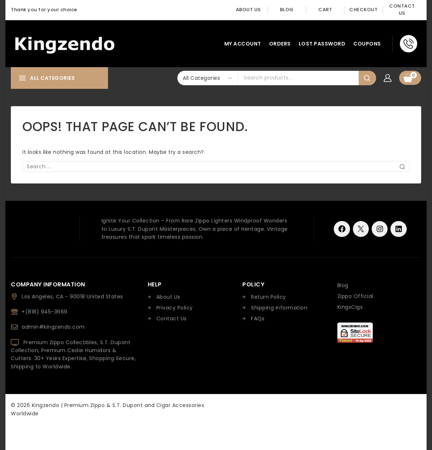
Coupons (367, 43)
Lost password (322, 43)
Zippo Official (355, 296)
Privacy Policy (174, 307)
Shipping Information (279, 307)
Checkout (363, 9)
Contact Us (402, 10)
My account (242, 43)
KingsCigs (350, 307)
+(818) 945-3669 (45, 311)
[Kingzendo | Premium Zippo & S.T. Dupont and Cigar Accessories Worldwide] (64, 43)
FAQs (257, 318)
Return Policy (268, 296)
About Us (248, 9)
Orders (280, 43)
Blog (287, 9)
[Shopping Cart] (410, 78)
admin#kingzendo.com (53, 326)
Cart (325, 9)
